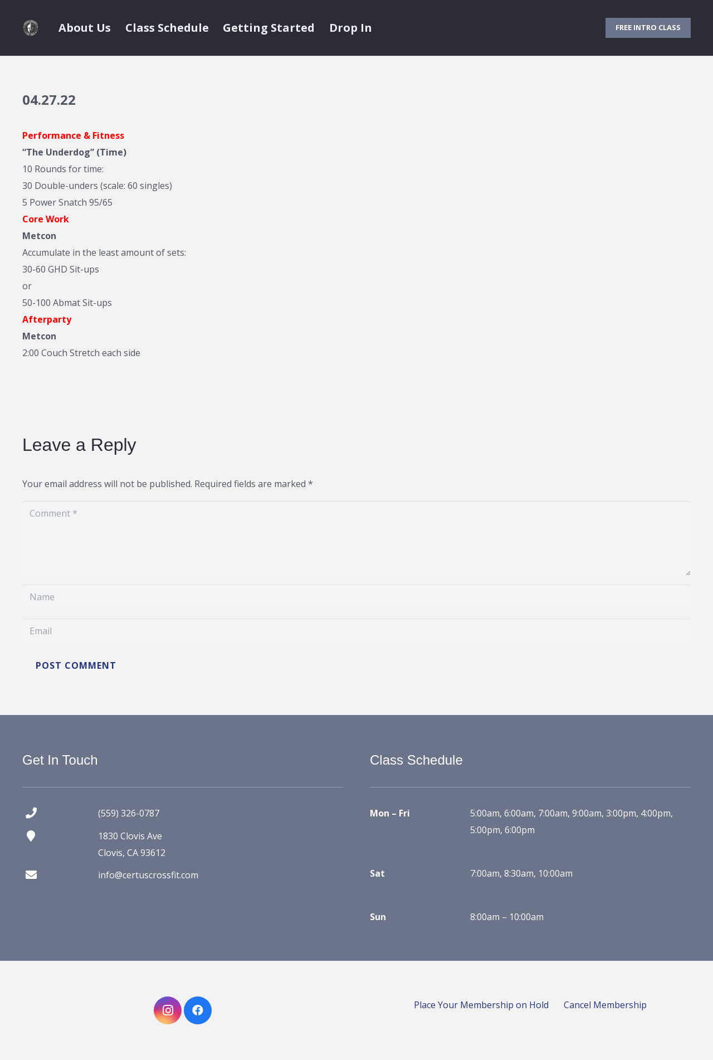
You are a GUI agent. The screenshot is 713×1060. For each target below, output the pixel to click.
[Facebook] (198, 1010)
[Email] (356, 631)
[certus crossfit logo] (30, 28)
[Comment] (356, 538)
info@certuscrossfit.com (148, 875)
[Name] (356, 597)
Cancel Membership (605, 1005)
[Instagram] (168, 1010)
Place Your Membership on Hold (481, 1005)
